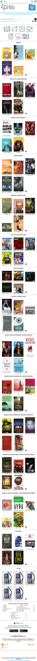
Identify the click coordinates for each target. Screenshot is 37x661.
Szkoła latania (21, 606)
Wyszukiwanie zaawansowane (6, 21)
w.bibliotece (30, 639)
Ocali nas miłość (13, 616)
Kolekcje (15, 21)
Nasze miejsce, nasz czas (14, 615)
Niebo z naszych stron (14, 618)
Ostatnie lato (5, 606)
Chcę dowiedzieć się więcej (12, 660)
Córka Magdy (5, 607)
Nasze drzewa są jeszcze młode (15, 617)
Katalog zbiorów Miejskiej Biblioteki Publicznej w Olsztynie (18, 14)
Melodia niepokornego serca (23, 607)
